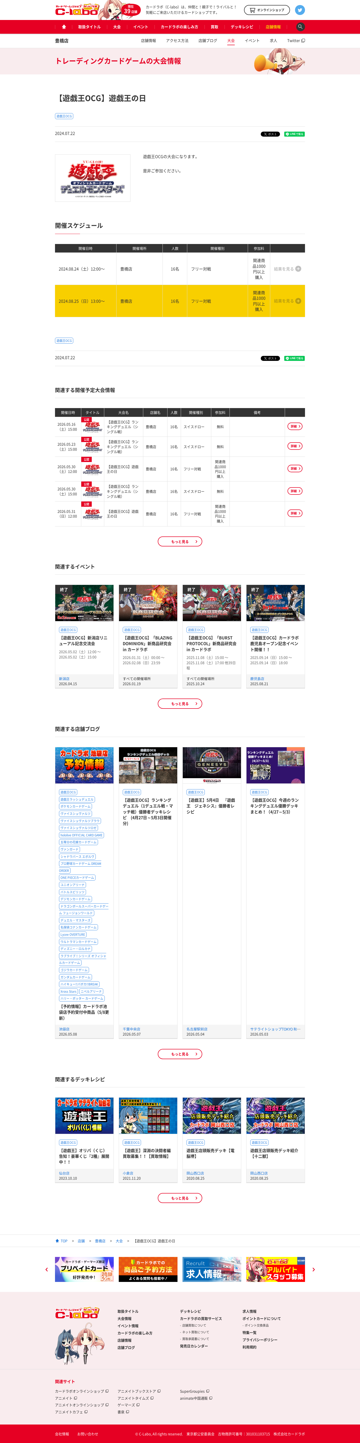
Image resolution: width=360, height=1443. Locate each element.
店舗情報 (273, 26)
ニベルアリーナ (91, 991)
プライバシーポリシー (260, 1339)
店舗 (81, 1240)
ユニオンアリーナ (72, 885)
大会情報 (125, 1318)
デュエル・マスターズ (75, 920)
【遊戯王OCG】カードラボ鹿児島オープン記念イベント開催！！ (274, 643)
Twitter (293, 40)
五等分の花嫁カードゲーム (78, 842)
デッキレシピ (242, 26)
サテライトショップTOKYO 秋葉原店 (279, 1028)
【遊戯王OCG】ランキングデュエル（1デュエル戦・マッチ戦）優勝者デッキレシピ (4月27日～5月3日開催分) (148, 811)
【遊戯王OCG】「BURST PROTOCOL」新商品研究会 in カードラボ (211, 643)
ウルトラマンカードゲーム (78, 942)
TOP (64, 1240)
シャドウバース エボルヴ (77, 856)
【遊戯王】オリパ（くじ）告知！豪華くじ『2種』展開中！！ (84, 1156)
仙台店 (64, 1173)
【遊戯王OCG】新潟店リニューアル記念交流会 (83, 640)
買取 (214, 26)
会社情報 (62, 1433)
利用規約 (249, 1346)
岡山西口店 (195, 1173)
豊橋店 (61, 40)
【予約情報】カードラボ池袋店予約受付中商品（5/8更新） (84, 1012)
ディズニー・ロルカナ (75, 949)
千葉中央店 (131, 1028)
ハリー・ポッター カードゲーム (81, 998)
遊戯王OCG (64, 116)
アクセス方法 (177, 40)
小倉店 (128, 1173)
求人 (273, 40)
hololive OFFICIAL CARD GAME (81, 835)
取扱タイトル (89, 26)
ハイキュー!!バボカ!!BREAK (79, 984)
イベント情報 (128, 1325)
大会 (117, 26)
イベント (140, 26)
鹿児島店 (257, 678)
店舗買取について (194, 1325)
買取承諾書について (195, 1339)
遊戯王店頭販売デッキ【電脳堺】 (210, 1153)
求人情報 (249, 1311)
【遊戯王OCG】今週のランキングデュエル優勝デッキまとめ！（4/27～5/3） (274, 806)
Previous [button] (46, 1270)
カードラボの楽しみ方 (179, 26)
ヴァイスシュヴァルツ (75, 813)
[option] (84, 1269)
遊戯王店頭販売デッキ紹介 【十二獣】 (274, 1153)
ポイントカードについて (261, 1318)
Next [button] (313, 1270)
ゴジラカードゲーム (74, 970)
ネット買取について (195, 1332)
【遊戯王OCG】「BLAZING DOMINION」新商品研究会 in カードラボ (147, 643)
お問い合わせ (87, 1433)
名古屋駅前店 (197, 1028)
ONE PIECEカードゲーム (77, 877)
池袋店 (64, 1028)
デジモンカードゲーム (75, 899)
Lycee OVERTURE (72, 934)
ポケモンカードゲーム (75, 806)
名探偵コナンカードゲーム (78, 927)
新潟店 (64, 678)
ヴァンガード (69, 849)
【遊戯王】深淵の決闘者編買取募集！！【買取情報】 (147, 1153)
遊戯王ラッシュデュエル (77, 799)
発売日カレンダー (194, 1345)
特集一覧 (249, 1332)
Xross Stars (68, 991)
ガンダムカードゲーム (75, 977)
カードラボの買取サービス (201, 1318)
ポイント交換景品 (257, 1325)
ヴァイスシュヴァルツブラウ (80, 821)
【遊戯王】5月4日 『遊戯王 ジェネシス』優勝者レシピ (210, 806)
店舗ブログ (207, 40)
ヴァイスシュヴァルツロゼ (78, 828)
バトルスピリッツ (72, 892)
